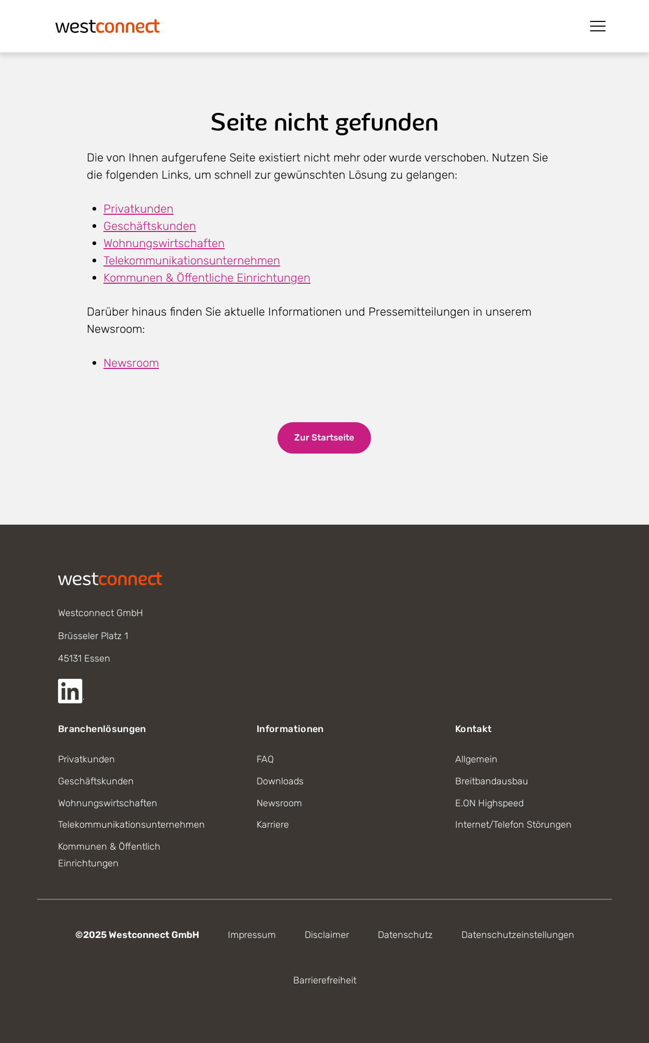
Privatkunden (138, 209)
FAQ (265, 759)
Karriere (273, 824)
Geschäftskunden (149, 226)
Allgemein (476, 759)
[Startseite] (107, 25)
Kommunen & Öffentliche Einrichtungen (206, 278)
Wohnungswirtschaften (164, 243)
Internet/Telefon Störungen (513, 824)
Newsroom (131, 363)
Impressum (252, 935)
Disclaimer (327, 935)
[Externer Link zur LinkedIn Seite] (71, 691)
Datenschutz (405, 935)
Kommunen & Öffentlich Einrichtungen (109, 855)
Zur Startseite (324, 437)
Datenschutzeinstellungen (517, 935)
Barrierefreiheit (324, 980)
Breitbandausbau (491, 781)
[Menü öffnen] (597, 26)
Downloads (280, 781)
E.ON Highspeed (489, 803)
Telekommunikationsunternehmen (191, 260)
